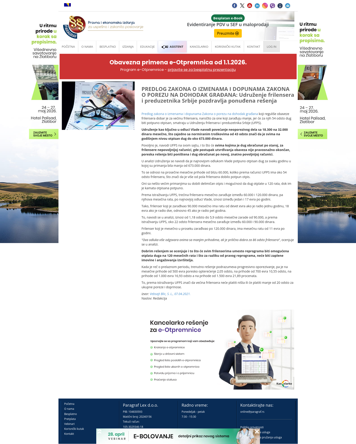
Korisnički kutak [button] (227, 47)
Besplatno (107, 47)
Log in (271, 47)
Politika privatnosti (252, 427)
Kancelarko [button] (199, 47)
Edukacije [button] (147, 47)
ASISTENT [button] (172, 47)
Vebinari (69, 424)
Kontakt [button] (253, 47)
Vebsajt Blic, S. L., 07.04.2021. (170, 294)
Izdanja (128, 47)
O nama (87, 47)
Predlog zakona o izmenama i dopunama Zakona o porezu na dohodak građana (199, 114)
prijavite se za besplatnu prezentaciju (202, 69)
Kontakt (69, 434)
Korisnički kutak (74, 429)
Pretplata (70, 419)
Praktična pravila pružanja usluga (261, 437)
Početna (68, 47)
